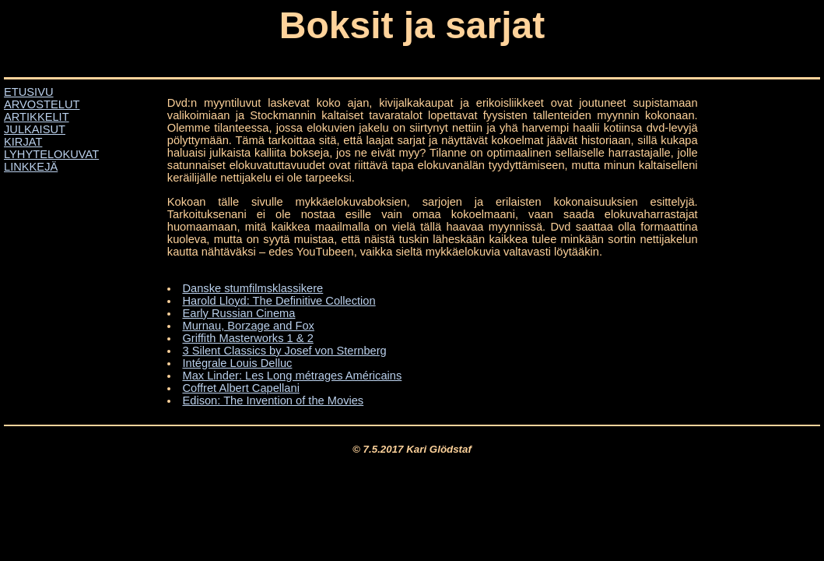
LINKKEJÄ (31, 167)
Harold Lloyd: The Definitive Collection (278, 301)
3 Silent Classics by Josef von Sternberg (284, 350)
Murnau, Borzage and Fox (248, 325)
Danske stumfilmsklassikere (252, 288)
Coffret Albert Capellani (240, 388)
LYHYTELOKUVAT (51, 154)
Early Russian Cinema (238, 313)
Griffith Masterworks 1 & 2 (247, 338)
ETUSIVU (29, 92)
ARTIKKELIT (36, 117)
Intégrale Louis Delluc (237, 363)
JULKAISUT (34, 129)
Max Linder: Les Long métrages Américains (291, 375)
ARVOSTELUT (41, 104)
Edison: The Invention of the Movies (272, 400)
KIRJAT (23, 142)
